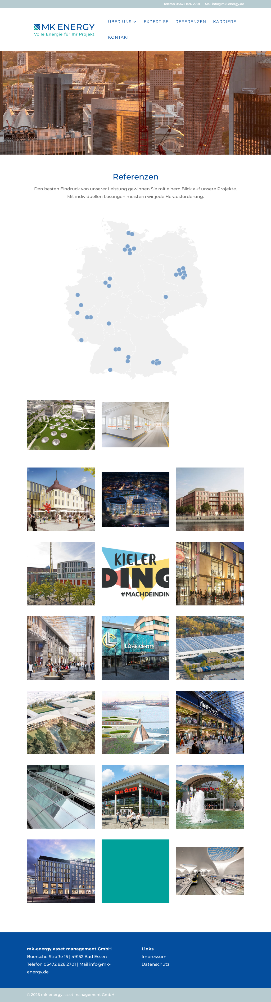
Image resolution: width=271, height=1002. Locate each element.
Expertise (156, 22)
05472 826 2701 (60, 964)
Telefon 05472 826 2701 (182, 4)
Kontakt (118, 37)
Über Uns (120, 22)
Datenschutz (155, 964)
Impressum (154, 956)
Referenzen (190, 22)
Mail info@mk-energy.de (224, 4)
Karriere (224, 22)
